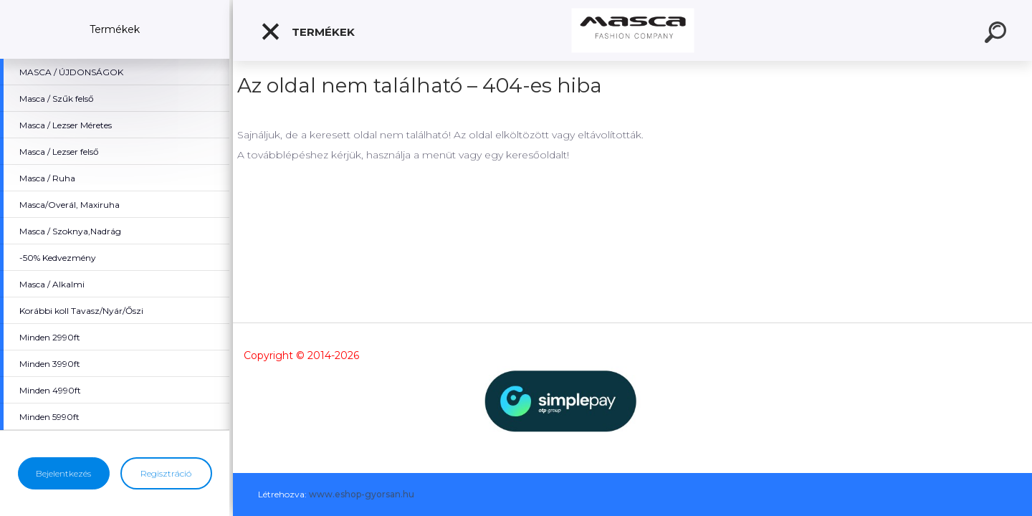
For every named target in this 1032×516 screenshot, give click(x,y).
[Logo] (632, 30)
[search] (997, 34)
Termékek (307, 31)
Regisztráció (165, 473)
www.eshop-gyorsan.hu (361, 494)
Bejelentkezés (63, 473)
